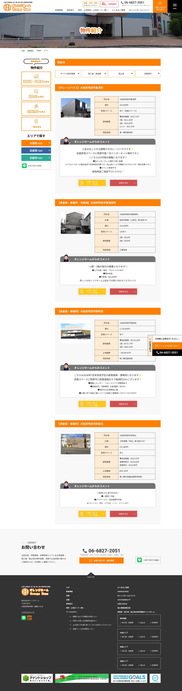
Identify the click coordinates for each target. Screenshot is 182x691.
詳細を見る (123, 182)
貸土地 (121, 73)
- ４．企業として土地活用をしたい (81, 629)
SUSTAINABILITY (124, 600)
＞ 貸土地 (141, 622)
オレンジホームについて (139, 10)
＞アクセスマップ (27, 612)
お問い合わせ (122, 604)
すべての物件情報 (67, 73)
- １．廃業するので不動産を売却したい (82, 616)
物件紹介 (70, 10)
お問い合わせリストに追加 (92, 182)
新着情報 (59, 10)
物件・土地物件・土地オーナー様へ (93, 10)
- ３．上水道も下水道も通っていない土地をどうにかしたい (90, 625)
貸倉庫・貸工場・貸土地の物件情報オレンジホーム (136, 612)
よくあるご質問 (118, 10)
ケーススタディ (71, 612)
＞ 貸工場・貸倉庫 (126, 622)
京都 (67, 595)
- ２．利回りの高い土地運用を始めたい (82, 621)
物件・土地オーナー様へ (75, 608)
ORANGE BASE (123, 591)
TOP (68, 587)
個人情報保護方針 (123, 608)
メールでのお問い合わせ (169, 345)
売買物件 (148, 73)
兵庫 (67, 600)
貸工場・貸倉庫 (94, 73)
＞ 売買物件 (154, 622)
